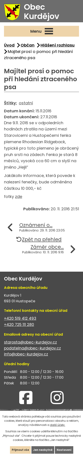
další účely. (57, 425)
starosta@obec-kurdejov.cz (30, 342)
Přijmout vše (20, 450)
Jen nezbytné (42, 450)
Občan (28, 45)
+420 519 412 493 (20, 318)
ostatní (26, 103)
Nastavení (64, 450)
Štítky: (10, 103)
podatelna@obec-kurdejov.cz (32, 348)
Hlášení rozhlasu (58, 45)
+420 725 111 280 (19, 324)
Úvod (9, 45)
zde (18, 196)
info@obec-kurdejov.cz (26, 354)
